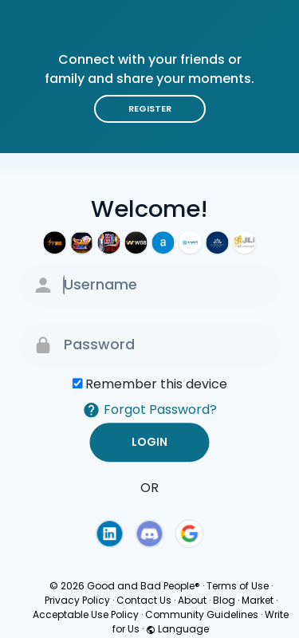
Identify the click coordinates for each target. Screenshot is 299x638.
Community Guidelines (201, 614)
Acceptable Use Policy (86, 614)
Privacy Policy (77, 600)
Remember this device (156, 384)
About (192, 600)
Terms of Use (238, 586)
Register (149, 108)
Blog (224, 600)
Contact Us (143, 600)
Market (257, 600)
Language (177, 629)
